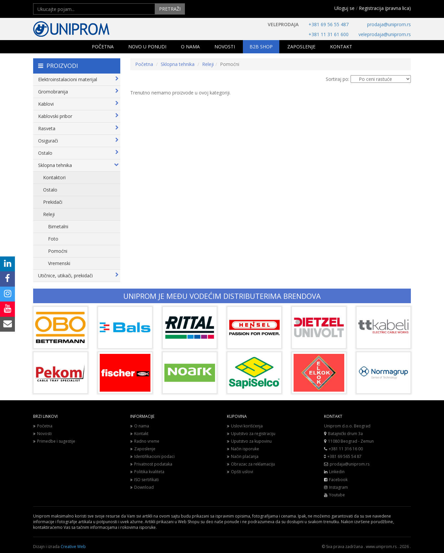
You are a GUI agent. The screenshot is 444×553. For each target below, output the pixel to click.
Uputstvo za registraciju (251, 433)
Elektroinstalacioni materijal (78, 79)
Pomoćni (57, 251)
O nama (139, 426)
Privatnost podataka (151, 464)
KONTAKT (341, 46)
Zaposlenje (142, 449)
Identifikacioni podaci (152, 456)
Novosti (42, 433)
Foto (53, 239)
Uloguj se (344, 8)
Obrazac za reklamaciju (251, 464)
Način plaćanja (242, 456)
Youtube (337, 495)
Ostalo (78, 153)
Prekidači (52, 202)
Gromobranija (78, 91)
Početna (144, 64)
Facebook (338, 479)
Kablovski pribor (78, 116)
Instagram (338, 487)
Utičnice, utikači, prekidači (78, 275)
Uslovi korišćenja (245, 426)
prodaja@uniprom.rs (389, 24)
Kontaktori (54, 177)
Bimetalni (58, 226)
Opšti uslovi (240, 471)
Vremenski (59, 263)
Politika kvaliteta (147, 471)
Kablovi (78, 104)
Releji (49, 214)
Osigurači (78, 141)
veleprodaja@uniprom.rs (385, 34)
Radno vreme (144, 441)
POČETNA (103, 46)
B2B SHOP (261, 46)
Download (142, 487)
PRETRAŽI (170, 9)
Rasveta (78, 128)
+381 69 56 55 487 (328, 24)
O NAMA (190, 46)
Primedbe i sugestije (54, 441)
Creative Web (73, 546)
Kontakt (139, 433)
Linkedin (337, 471)
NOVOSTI (224, 46)
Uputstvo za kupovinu (249, 441)
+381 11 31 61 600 (328, 34)
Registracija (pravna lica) (385, 8)
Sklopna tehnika (78, 165)
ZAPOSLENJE (301, 46)
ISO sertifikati (144, 479)
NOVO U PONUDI (147, 46)
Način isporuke (243, 449)
